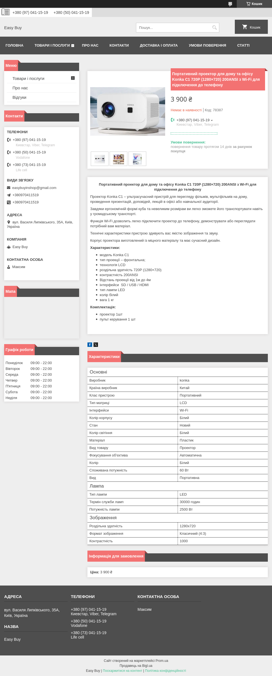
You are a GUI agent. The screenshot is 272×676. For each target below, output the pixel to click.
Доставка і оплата (159, 45)
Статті (243, 45)
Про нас (90, 45)
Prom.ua (162, 661)
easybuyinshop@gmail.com (34, 188)
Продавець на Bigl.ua (136, 666)
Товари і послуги (52, 45)
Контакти (119, 45)
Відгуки (19, 97)
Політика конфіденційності (165, 671)
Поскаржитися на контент (122, 671)
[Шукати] (214, 27)
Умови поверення (207, 45)
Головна (14, 45)
